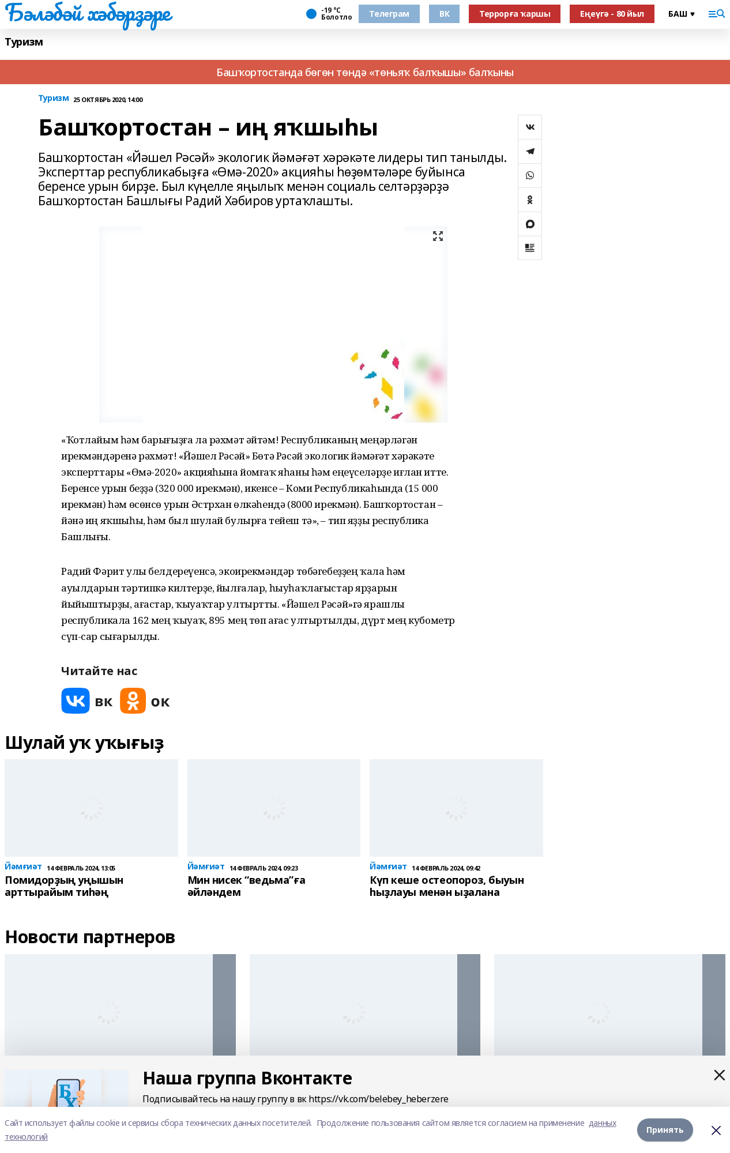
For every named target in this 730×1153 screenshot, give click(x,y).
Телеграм (389, 13)
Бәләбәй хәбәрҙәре (87, 12)
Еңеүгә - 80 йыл (612, 13)
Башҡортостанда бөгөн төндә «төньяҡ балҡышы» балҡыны (365, 72)
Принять (665, 1129)
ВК (444, 13)
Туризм (24, 42)
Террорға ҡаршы (514, 13)
